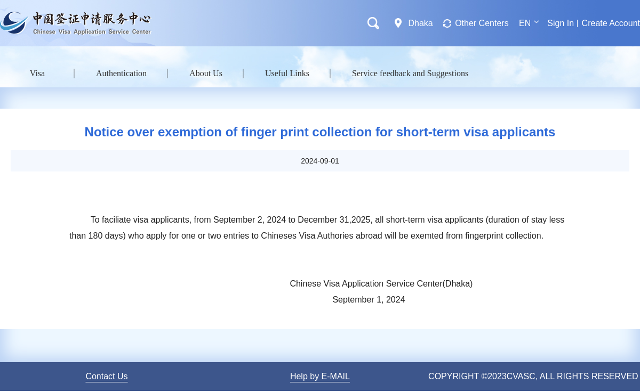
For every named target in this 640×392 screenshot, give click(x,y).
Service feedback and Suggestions (410, 73)
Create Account (611, 23)
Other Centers (481, 23)
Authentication (121, 73)
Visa (37, 73)
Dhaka (420, 23)
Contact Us (106, 376)
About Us (205, 73)
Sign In (560, 23)
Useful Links (287, 73)
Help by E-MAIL (320, 376)
